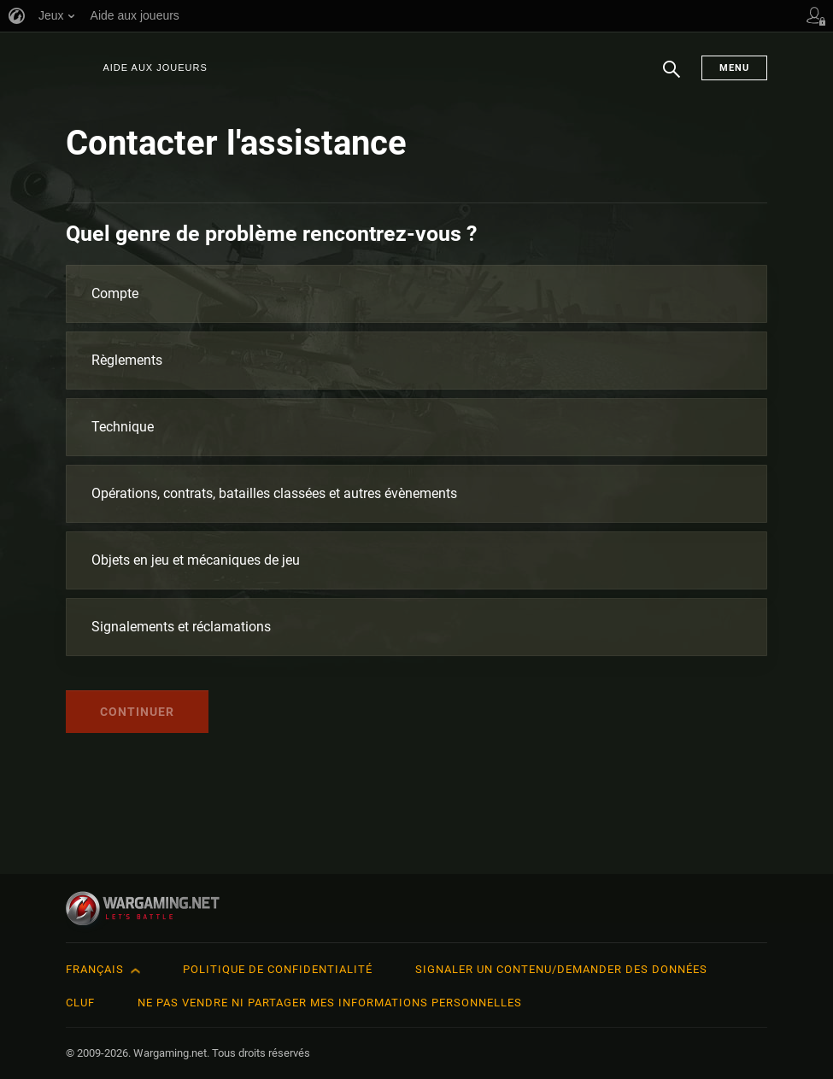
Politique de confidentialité (278, 969)
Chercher (671, 77)
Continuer (137, 711)
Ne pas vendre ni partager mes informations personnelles (330, 1002)
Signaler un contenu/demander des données (561, 969)
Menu (734, 67)
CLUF (80, 1002)
